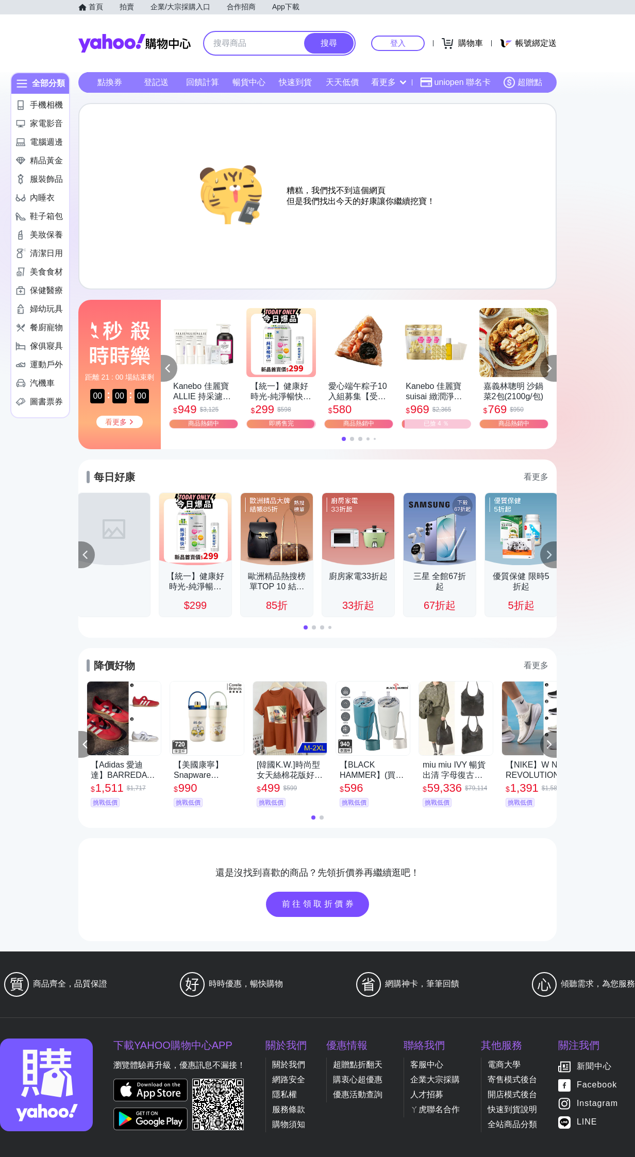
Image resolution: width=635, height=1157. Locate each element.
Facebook (597, 1085)
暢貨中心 (248, 82)
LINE (587, 1122)
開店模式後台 (512, 1094)
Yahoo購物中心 (134, 43)
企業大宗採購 (435, 1079)
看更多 (388, 82)
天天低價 (342, 82)
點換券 (109, 82)
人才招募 (426, 1094)
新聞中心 (594, 1066)
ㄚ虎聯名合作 (435, 1109)
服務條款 (288, 1109)
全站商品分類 (512, 1124)
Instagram (597, 1103)
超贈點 (522, 82)
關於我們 (288, 1064)
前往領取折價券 (319, 903)
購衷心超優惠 (357, 1079)
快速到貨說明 (512, 1109)
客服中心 (426, 1064)
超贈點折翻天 (357, 1064)
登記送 (156, 82)
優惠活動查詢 (357, 1094)
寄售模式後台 (512, 1079)
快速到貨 (295, 82)
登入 (398, 43)
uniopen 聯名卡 (455, 82)
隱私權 (284, 1094)
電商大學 (504, 1064)
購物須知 (288, 1124)
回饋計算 (202, 82)
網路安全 (288, 1079)
